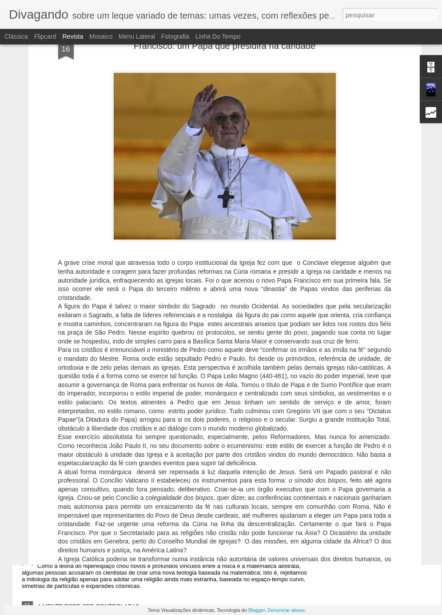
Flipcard (45, 36)
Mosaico (100, 36)
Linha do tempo (218, 36)
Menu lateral (137, 36)
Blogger (256, 610)
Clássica (16, 36)
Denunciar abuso (285, 610)
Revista (72, 36)
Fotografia (175, 36)
